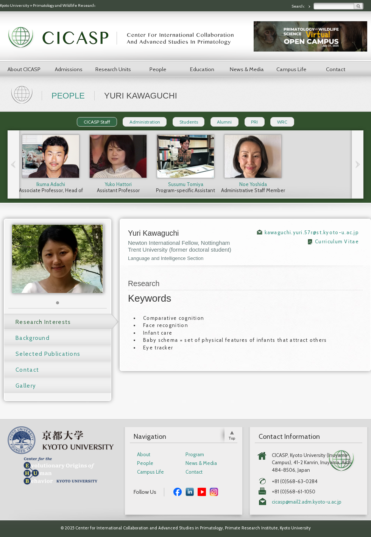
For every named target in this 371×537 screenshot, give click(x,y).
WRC (282, 122)
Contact (335, 69)
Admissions (69, 69)
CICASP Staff (97, 122)
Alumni (224, 122)
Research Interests (43, 322)
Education (202, 69)
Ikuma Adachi (50, 184)
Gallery (26, 385)
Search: (299, 6)
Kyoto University (14, 5)
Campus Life (291, 69)
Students (188, 122)
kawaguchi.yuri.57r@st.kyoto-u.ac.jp (312, 232)
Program (195, 454)
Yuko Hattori (118, 184)
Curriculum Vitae (337, 241)
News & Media (247, 69)
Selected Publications (48, 354)
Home (22, 94)
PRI (254, 122)
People (158, 69)
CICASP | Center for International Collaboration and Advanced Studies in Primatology (125, 38)
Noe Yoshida (253, 184)
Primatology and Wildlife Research (64, 5)
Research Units (113, 69)
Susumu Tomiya (185, 184)
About (143, 454)
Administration (144, 122)
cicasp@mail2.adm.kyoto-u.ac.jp (306, 502)
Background (33, 338)
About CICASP (24, 69)
